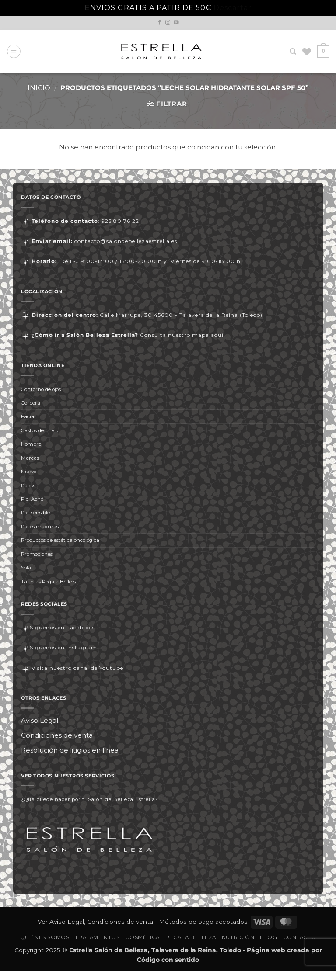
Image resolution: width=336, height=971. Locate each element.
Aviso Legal (39, 720)
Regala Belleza (190, 937)
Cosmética (142, 937)
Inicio (39, 87)
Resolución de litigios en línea (70, 750)
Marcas (30, 458)
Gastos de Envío (39, 430)
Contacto (299, 937)
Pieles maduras (40, 527)
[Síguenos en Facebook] (159, 22)
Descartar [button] (233, 7)
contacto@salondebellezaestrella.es (125, 241)
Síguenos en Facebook (57, 627)
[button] (14, 51)
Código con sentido (168, 959)
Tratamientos (97, 937)
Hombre (31, 444)
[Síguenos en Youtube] (176, 22)
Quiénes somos (45, 937)
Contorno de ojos (41, 389)
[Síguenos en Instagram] (168, 22)
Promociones (36, 554)
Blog (268, 937)
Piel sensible (35, 513)
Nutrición (238, 937)
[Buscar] (293, 51)
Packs (28, 485)
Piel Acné (32, 499)
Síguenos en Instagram (59, 647)
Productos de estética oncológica (60, 540)
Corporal (31, 403)
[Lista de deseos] (307, 51)
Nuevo (28, 471)
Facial (28, 416)
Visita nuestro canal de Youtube (72, 668)
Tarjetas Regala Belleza (49, 582)
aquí (217, 335)
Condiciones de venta (57, 735)
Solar (27, 568)
